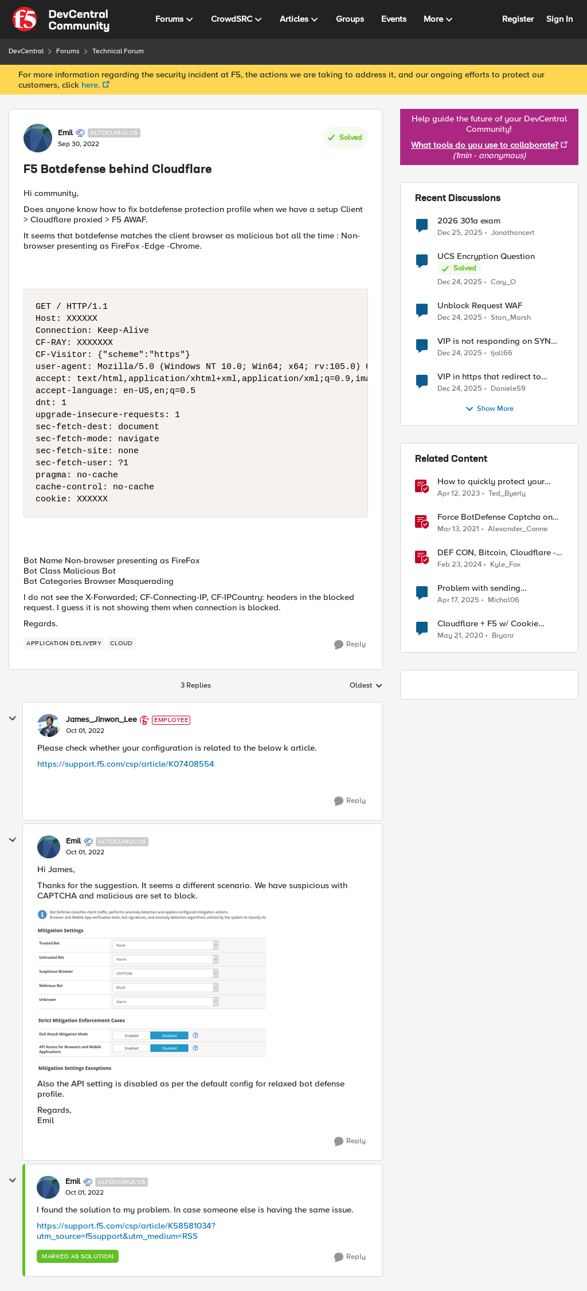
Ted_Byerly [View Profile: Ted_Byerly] (507, 493)
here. (90, 85)
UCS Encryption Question (486, 256)
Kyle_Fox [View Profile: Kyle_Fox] (505, 564)
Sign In (559, 19)
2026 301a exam (468, 221)
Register (518, 19)
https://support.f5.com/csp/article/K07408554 (125, 764)
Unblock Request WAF (479, 306)
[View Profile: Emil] (38, 138)
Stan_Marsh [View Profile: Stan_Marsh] (511, 317)
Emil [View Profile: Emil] (65, 133)
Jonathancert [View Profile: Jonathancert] (512, 232)
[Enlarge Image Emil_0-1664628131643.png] (151, 992)
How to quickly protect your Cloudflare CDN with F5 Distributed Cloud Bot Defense (496, 481)
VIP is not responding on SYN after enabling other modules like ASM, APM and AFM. (494, 341)
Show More (489, 409)
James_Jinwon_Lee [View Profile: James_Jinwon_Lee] (101, 719)
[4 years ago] (458, 494)
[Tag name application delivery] (64, 643)
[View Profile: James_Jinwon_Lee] (48, 725)
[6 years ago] (458, 529)
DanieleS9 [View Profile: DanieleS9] (508, 388)
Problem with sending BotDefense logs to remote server (489, 588)
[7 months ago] (460, 232)
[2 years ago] (458, 600)
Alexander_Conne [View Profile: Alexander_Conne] (517, 529)
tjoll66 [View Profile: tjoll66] (501, 353)
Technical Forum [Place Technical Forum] (118, 51)
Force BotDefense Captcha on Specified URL (495, 517)
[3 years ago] (459, 565)
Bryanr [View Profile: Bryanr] (503, 635)
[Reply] (350, 644)
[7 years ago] (460, 636)
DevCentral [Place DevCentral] (26, 51)
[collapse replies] (12, 718)
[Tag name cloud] (121, 643)
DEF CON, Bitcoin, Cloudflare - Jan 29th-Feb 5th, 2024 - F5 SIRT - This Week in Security (496, 553)
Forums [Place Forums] (68, 51)
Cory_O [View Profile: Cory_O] (503, 282)
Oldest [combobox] (366, 685)
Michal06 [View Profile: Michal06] (503, 600)
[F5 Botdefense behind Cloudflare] (85, 731)
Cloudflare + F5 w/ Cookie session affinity (487, 624)
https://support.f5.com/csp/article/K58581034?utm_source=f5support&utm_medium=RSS (126, 1231)
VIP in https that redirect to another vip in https (489, 377)
